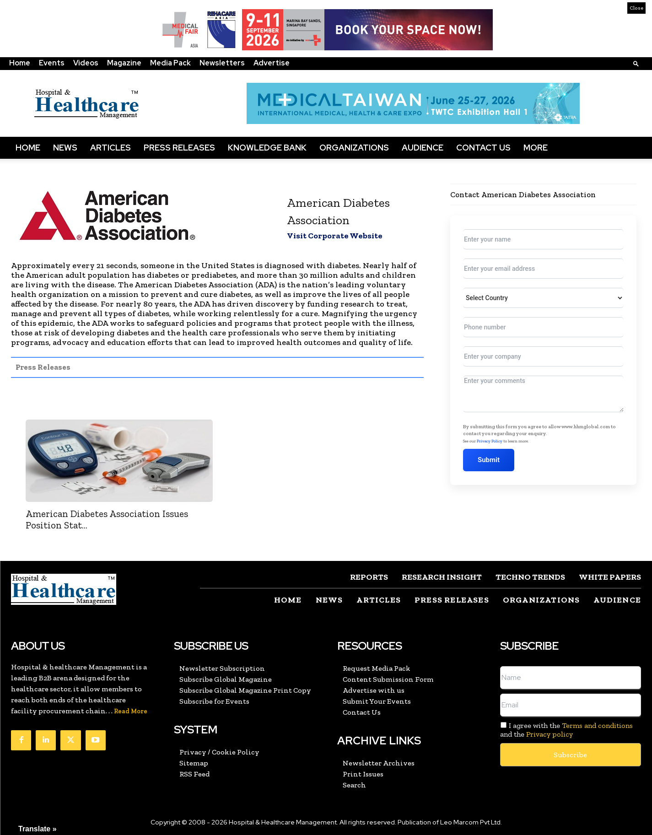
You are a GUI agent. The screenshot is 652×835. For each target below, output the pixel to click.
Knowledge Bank (267, 147)
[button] (636, 63)
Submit (489, 460)
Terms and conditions (597, 725)
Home (19, 63)
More (535, 147)
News (65, 147)
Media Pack (170, 63)
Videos (85, 63)
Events (52, 63)
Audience (422, 147)
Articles (110, 147)
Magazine (124, 63)
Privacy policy (549, 734)
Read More (130, 711)
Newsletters (222, 63)
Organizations (354, 147)
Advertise (271, 63)
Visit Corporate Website (335, 236)
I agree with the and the (566, 729)
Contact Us (483, 147)
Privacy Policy (489, 441)
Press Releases (179, 147)
